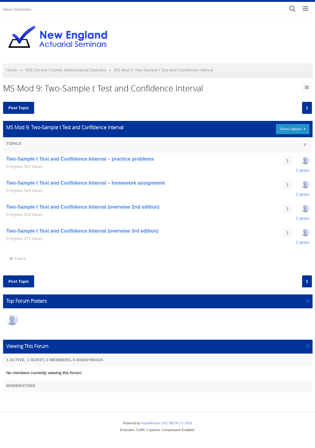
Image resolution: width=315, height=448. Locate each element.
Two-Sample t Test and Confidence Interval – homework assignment (85, 183)
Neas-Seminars (17, 9)
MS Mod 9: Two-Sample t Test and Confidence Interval (163, 70)
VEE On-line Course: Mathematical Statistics (65, 70)
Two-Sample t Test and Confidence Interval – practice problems (80, 159)
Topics (13, 143)
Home (11, 70)
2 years (302, 170)
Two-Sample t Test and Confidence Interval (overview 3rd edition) (82, 231)
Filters (18, 258)
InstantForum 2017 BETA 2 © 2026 (166, 423)
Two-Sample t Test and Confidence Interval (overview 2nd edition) (82, 207)
